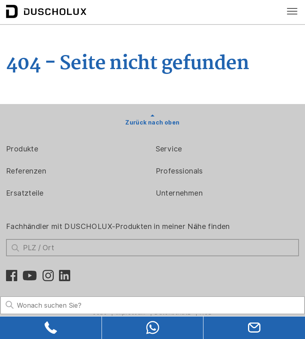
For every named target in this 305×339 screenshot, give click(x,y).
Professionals (179, 171)
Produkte (22, 149)
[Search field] (152, 306)
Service (169, 149)
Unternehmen (179, 193)
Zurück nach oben (152, 122)
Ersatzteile (24, 193)
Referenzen (26, 171)
